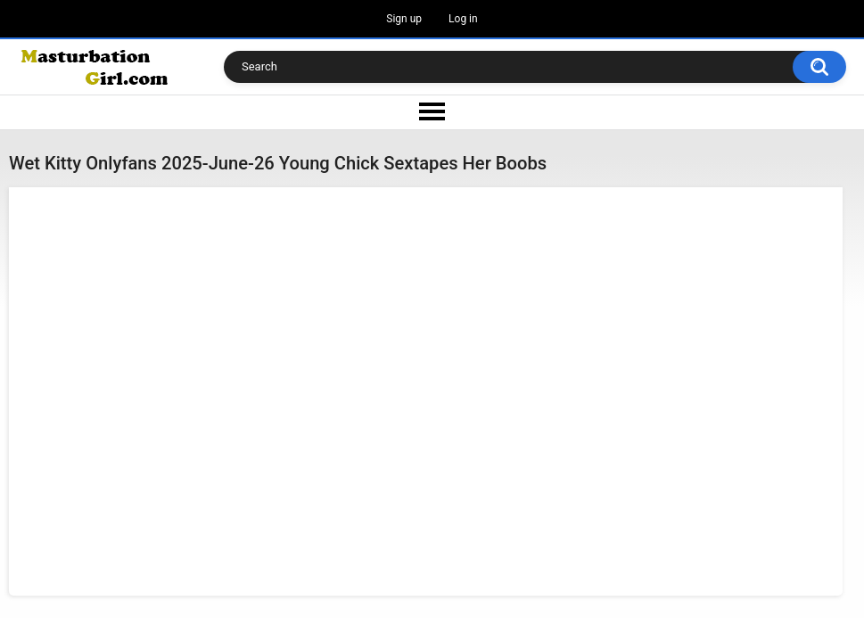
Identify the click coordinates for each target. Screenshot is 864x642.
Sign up (404, 18)
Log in (463, 18)
